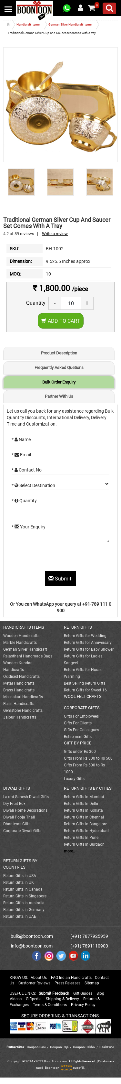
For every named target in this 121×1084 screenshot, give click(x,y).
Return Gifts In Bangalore (85, 824)
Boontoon (52, 1067)
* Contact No (27, 469)
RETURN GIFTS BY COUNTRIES (20, 864)
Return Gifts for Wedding (85, 636)
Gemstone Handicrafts (23, 710)
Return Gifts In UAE (19, 916)
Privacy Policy (83, 1005)
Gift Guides (82, 993)
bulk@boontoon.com (32, 936)
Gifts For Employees (81, 716)
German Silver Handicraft (25, 649)
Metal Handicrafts (19, 683)
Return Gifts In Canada (23, 889)
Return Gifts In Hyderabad (86, 831)
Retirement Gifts (78, 736)
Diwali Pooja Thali (19, 817)
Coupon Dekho (84, 1047)
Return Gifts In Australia (24, 903)
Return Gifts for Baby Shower (89, 649)
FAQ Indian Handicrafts (71, 977)
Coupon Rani (36, 1047)
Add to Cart (60, 321)
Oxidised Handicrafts (21, 676)
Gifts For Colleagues (81, 730)
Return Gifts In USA (19, 875)
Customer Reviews (34, 983)
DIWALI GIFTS (16, 788)
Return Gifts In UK (18, 882)
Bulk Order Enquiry (59, 382)
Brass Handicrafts (19, 690)
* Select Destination (33, 485)
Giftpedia (34, 999)
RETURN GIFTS (78, 627)
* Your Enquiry (28, 526)
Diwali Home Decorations (25, 810)
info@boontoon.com (32, 945)
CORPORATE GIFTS (82, 707)
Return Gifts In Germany (24, 909)
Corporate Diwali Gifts (22, 831)
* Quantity (24, 500)
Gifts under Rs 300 (80, 751)
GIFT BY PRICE (77, 743)
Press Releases (67, 983)
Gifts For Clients (78, 723)
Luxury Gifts (74, 778)
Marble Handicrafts (20, 642)
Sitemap (92, 983)
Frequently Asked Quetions (59, 367)
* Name (21, 439)
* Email (21, 454)
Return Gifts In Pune (81, 837)
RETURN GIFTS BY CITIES (88, 788)
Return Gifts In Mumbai (84, 797)
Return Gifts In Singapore (24, 896)
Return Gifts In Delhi (81, 803)
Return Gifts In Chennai (84, 817)
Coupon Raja (59, 1047)
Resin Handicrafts (18, 703)
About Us (39, 977)
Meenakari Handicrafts (23, 697)
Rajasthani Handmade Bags (27, 656)
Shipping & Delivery (62, 999)
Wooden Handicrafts (21, 636)
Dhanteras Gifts (16, 824)
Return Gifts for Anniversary (88, 642)
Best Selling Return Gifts (84, 683)
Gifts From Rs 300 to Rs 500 (88, 758)
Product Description (59, 353)
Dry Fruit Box (14, 803)
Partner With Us (59, 396)
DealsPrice (106, 1047)
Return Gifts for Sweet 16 (85, 690)
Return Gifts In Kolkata (83, 810)
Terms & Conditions (50, 1005)
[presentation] (61, 558)
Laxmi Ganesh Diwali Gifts (26, 797)
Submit (60, 579)
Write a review (55, 233)
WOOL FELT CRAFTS (83, 696)
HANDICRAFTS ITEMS (23, 627)
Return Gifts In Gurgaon (84, 844)
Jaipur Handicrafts (19, 717)
